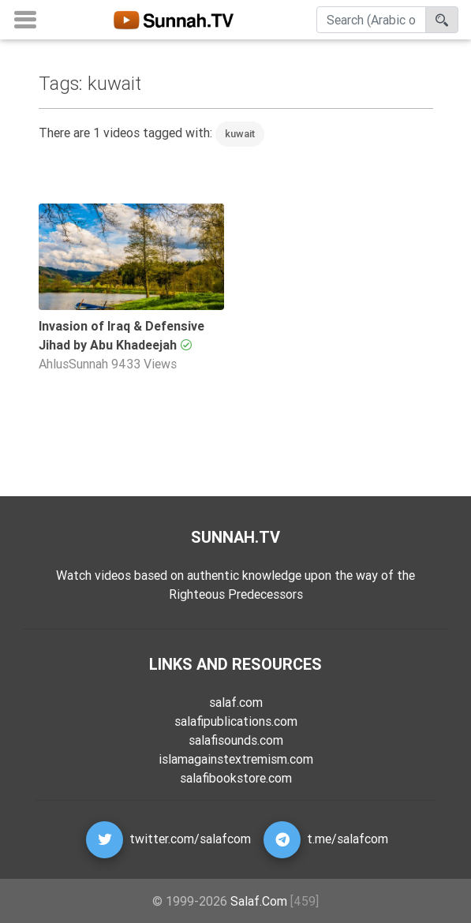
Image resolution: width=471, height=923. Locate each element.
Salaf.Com (258, 901)
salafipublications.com (235, 721)
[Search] (371, 19)
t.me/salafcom (347, 838)
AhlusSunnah (73, 364)
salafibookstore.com (236, 778)
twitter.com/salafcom (190, 838)
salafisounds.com (236, 740)
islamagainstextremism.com (236, 759)
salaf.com (236, 702)
